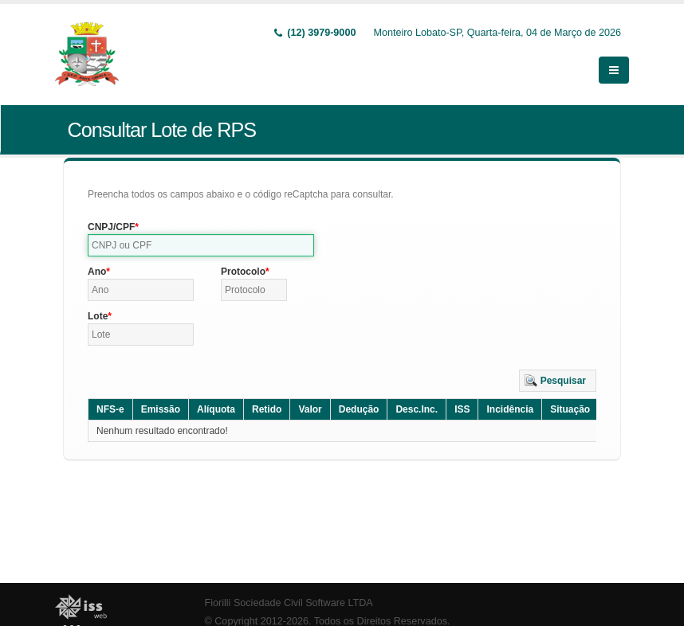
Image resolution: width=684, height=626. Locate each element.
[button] (557, 381)
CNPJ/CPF (111, 227)
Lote (98, 316)
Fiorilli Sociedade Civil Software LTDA (289, 602)
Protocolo (243, 271)
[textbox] (201, 245)
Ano (97, 271)
